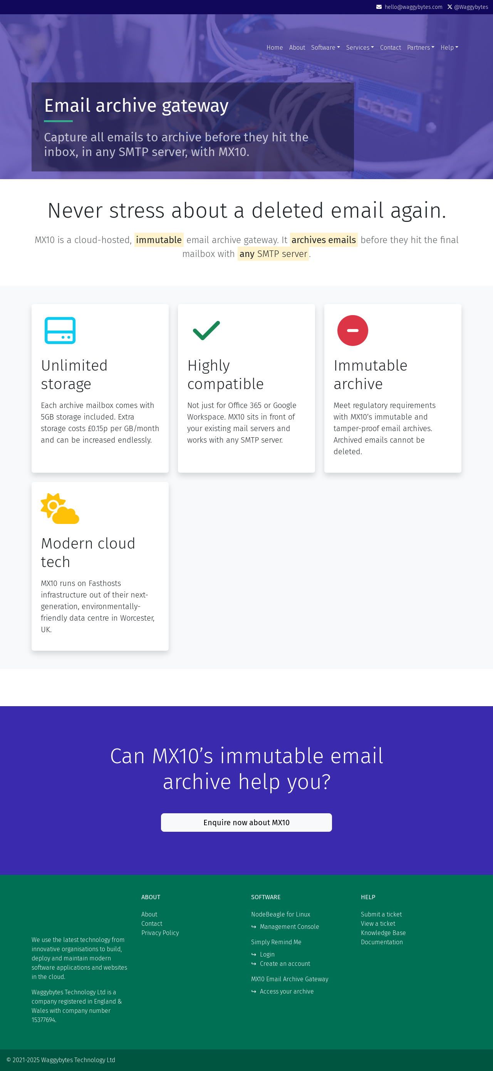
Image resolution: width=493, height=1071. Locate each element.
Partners (418, 47)
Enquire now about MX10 (246, 822)
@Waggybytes (467, 7)
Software (323, 47)
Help (447, 47)
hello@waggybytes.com (410, 7)
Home (275, 47)
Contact (390, 47)
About (297, 47)
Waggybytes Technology (80, 48)
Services (357, 47)
